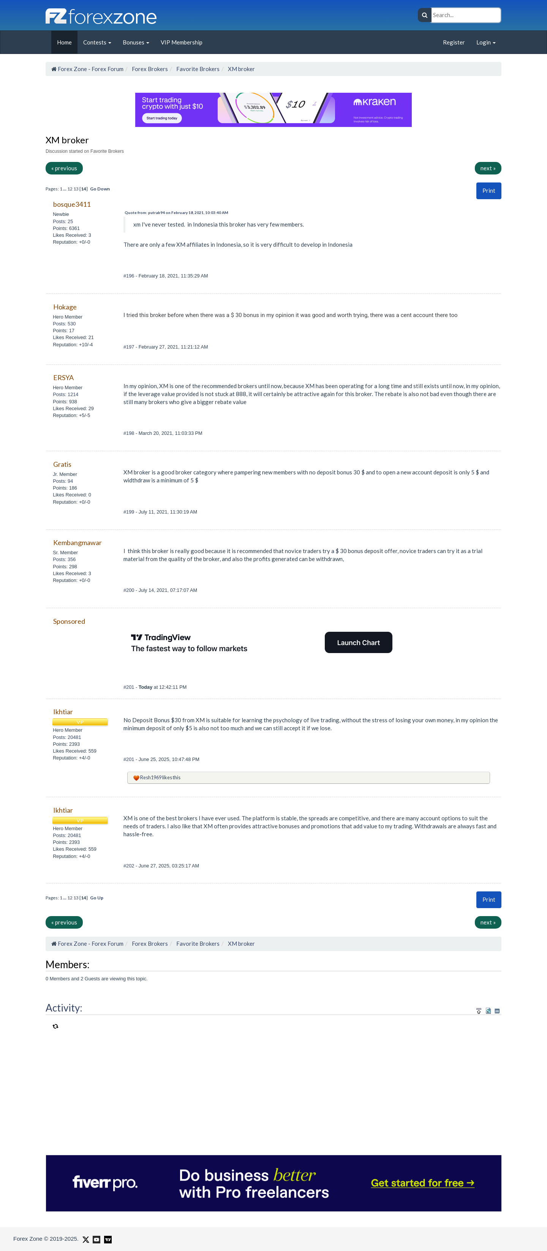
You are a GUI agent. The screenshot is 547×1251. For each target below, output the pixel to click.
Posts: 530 (64, 324)
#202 (129, 866)
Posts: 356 (64, 559)
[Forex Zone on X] (85, 1238)
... (65, 189)
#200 (129, 590)
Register (454, 42)
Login (486, 42)
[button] (488, 190)
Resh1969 (150, 777)
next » (488, 168)
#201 (129, 687)
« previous (64, 168)
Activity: (64, 1008)
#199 (129, 512)
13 (76, 189)
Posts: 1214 (65, 394)
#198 (129, 433)
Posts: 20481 (67, 737)
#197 (129, 347)
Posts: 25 (63, 221)
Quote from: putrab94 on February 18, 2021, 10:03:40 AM (176, 212)
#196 (129, 276)
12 (70, 189)
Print (488, 190)
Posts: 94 (63, 481)
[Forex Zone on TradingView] (106, 1238)
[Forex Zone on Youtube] (95, 1238)
